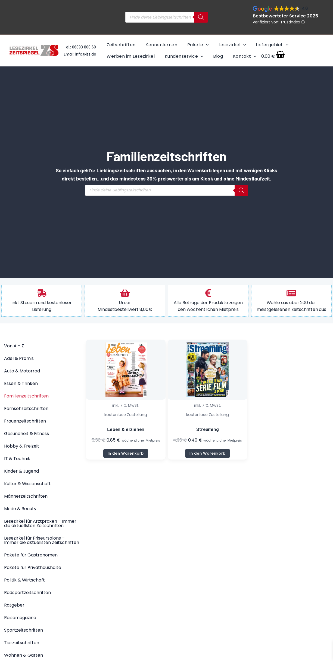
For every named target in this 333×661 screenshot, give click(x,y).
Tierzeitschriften (21, 642)
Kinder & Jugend (21, 471)
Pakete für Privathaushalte (32, 567)
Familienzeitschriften (26, 396)
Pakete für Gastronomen (31, 555)
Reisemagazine (20, 617)
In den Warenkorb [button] (126, 453)
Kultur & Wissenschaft (27, 484)
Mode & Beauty (20, 509)
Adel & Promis (19, 358)
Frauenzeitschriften (25, 421)
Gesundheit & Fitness (26, 433)
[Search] (201, 17)
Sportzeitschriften (23, 630)
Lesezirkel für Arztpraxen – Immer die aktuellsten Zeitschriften (40, 523)
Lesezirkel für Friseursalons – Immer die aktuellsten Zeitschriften (41, 540)
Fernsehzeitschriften (26, 408)
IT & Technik (17, 458)
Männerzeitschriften (26, 496)
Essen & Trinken (21, 383)
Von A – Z (14, 346)
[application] (204, 45)
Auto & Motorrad (22, 371)
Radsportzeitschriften (27, 592)
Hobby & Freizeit (21, 446)
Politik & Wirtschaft (24, 580)
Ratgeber (14, 605)
